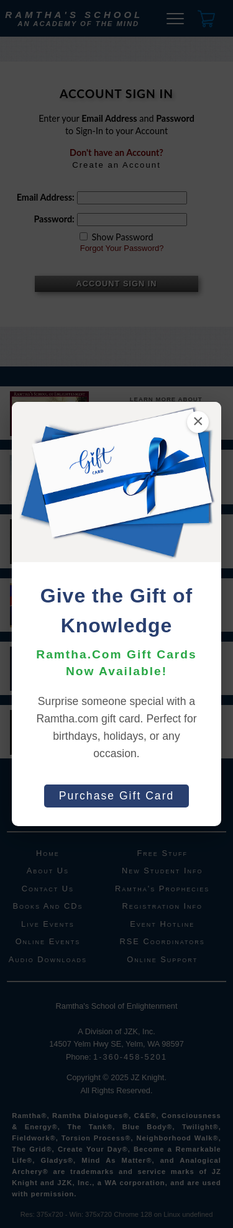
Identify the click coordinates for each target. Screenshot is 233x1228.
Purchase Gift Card (117, 795)
